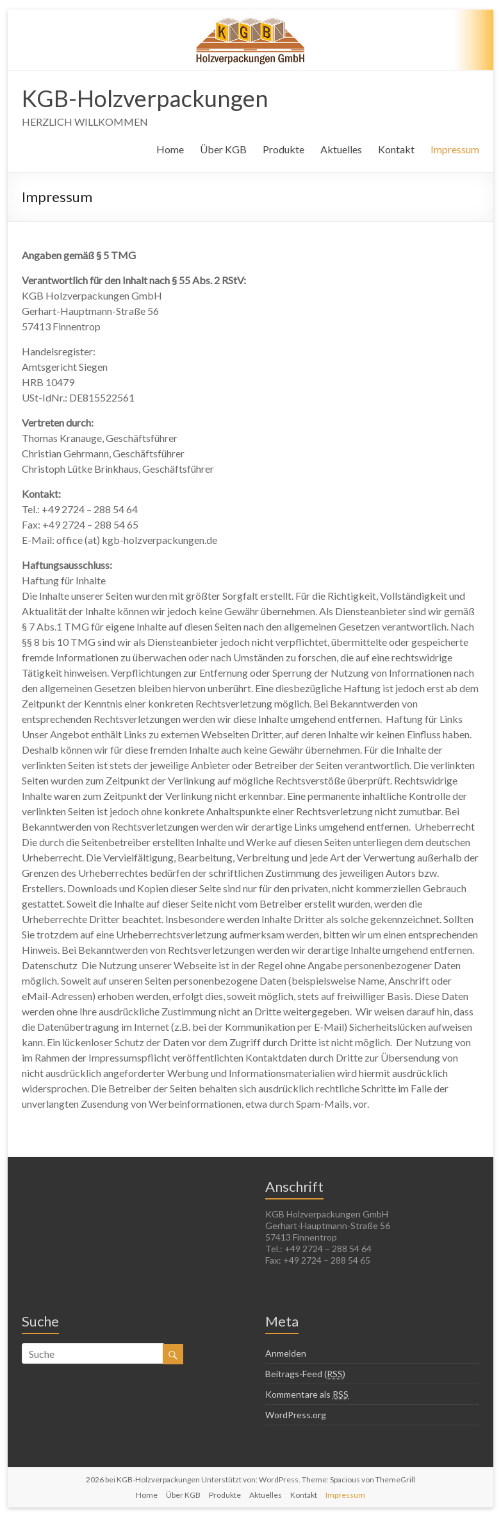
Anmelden (285, 1353)
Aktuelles (341, 149)
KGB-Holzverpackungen (145, 98)
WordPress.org (295, 1414)
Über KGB (223, 149)
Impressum (455, 149)
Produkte (283, 149)
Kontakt (396, 149)
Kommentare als (307, 1394)
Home (170, 149)
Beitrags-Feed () (305, 1374)
